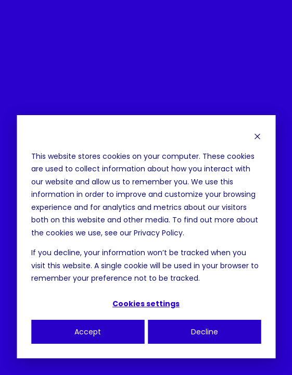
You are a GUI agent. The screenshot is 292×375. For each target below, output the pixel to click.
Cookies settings (146, 303)
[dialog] (146, 236)
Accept (87, 332)
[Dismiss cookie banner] (257, 136)
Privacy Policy (158, 233)
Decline (204, 332)
